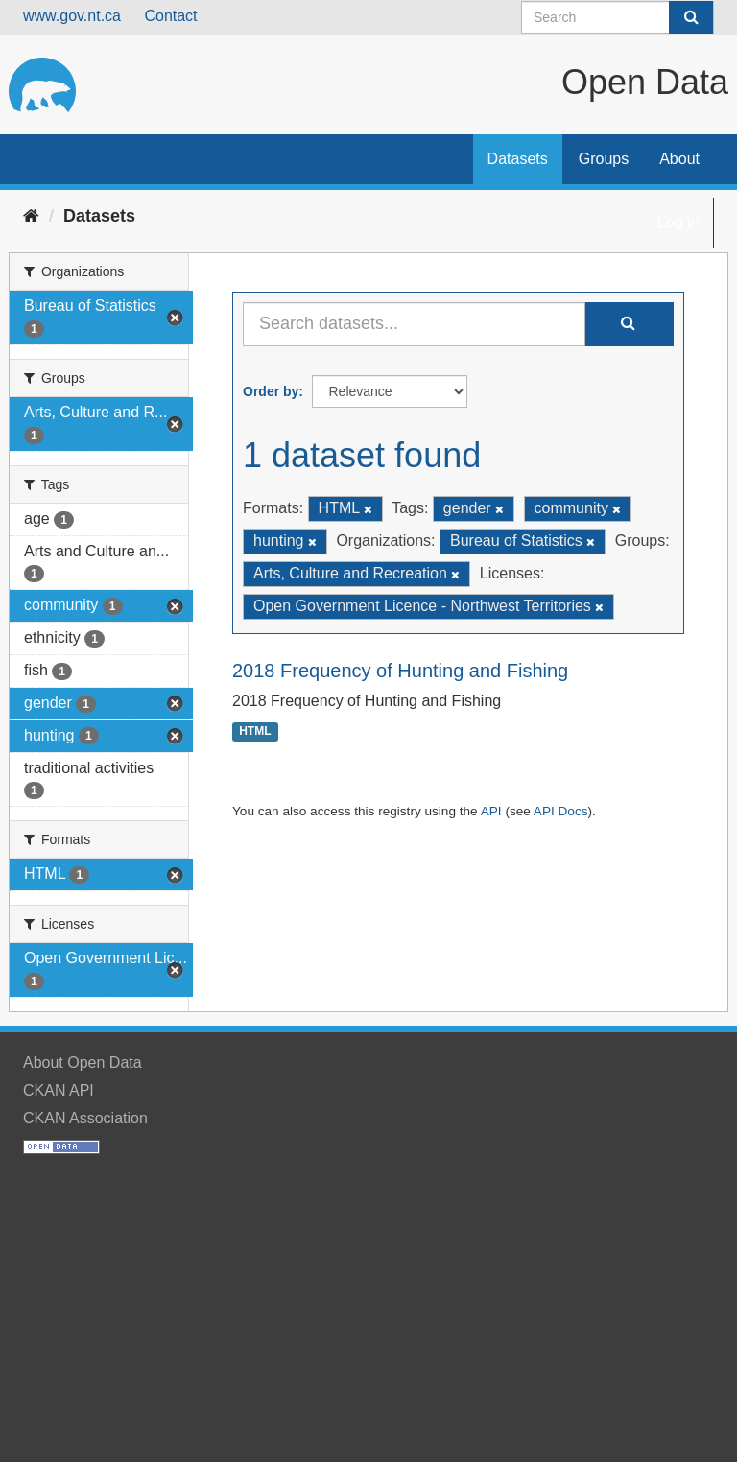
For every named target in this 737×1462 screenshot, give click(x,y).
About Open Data (82, 1062)
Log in (678, 222)
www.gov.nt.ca (72, 16)
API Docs (561, 811)
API (491, 811)
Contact (170, 16)
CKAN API (58, 1090)
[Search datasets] (617, 17)
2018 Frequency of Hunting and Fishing (400, 670)
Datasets (517, 159)
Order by (270, 391)
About (679, 159)
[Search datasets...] (414, 324)
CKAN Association (85, 1118)
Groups (604, 159)
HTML (255, 732)
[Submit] (691, 17)
